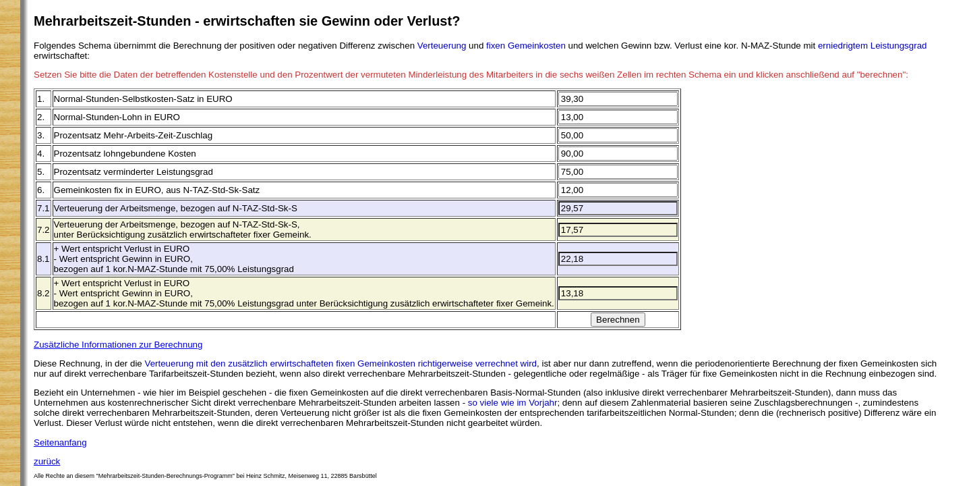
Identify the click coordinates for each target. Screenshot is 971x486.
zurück (47, 461)
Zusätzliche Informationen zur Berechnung (118, 345)
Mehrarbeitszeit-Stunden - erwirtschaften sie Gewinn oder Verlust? (247, 21)
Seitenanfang (60, 442)
